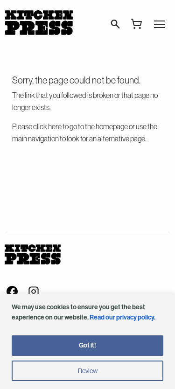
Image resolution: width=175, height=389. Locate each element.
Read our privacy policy (122, 317)
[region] (87, 341)
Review (88, 371)
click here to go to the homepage (80, 126)
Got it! (87, 345)
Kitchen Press (39, 22)
